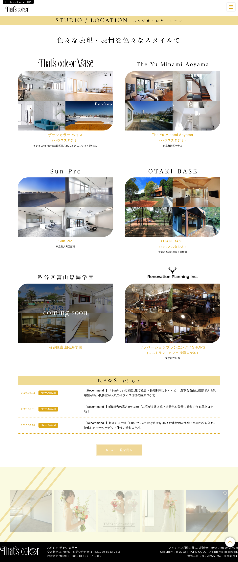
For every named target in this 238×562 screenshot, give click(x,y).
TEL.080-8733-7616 (107, 551)
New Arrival (48, 392)
